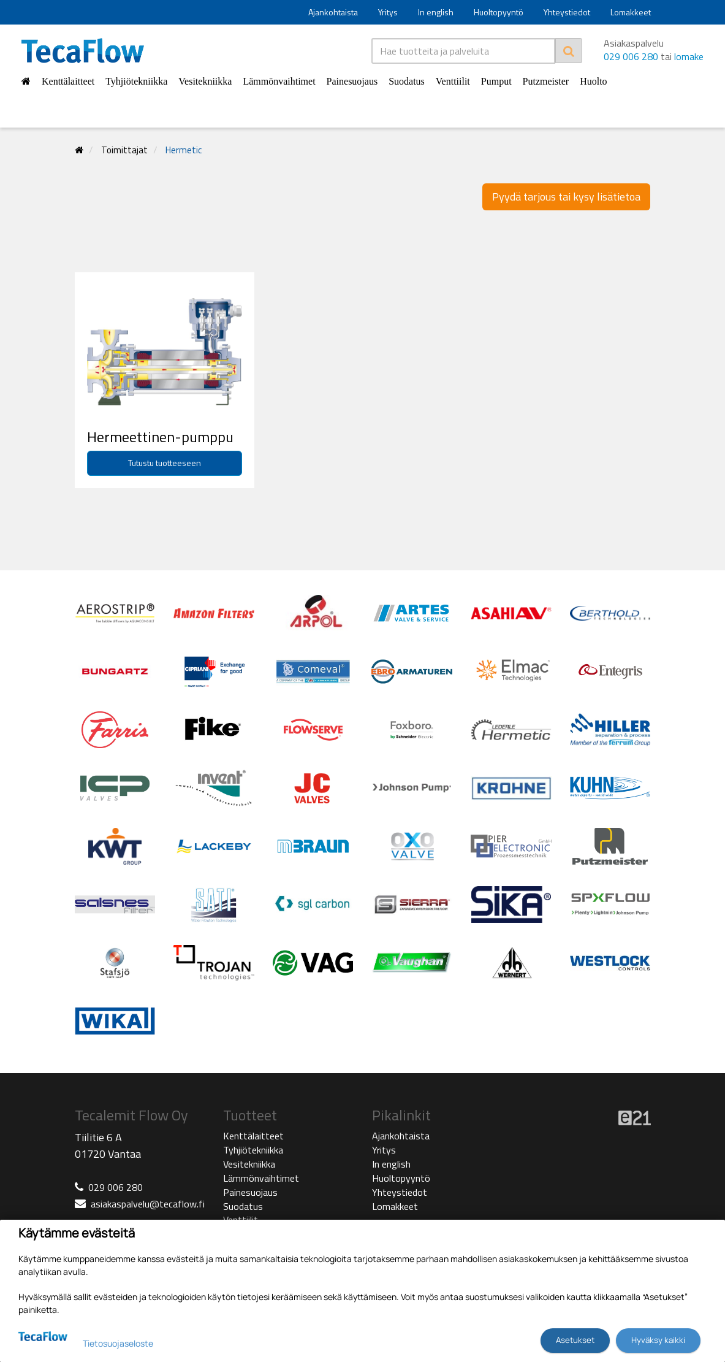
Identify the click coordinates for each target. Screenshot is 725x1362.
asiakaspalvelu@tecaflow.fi (148, 1203)
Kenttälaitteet (68, 81)
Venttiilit (453, 81)
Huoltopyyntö (498, 12)
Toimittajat (124, 150)
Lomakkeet (630, 12)
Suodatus (407, 81)
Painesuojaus (352, 81)
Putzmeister (546, 81)
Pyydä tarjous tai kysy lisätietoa (566, 196)
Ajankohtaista (333, 12)
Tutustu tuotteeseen (164, 462)
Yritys (388, 12)
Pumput (496, 81)
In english (436, 12)
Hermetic (183, 150)
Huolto (593, 81)
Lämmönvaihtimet (279, 81)
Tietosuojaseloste (118, 1343)
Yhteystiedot (567, 12)
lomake (689, 56)
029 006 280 (631, 56)
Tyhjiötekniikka (136, 81)
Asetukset (575, 1339)
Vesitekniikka (205, 81)
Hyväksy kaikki (658, 1339)
